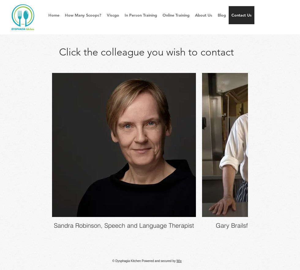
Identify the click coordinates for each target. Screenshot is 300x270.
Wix (179, 261)
